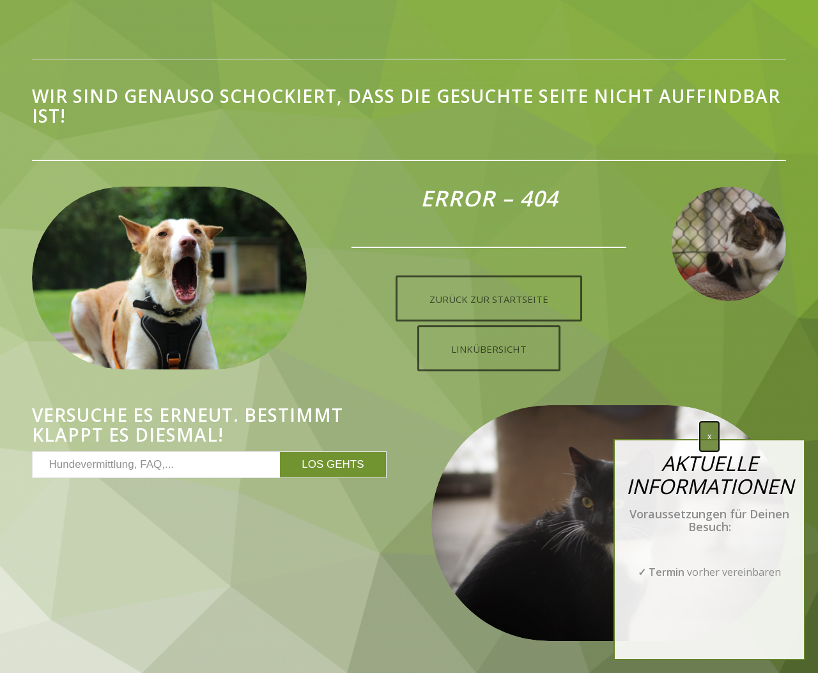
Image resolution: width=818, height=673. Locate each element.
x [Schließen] (709, 443)
